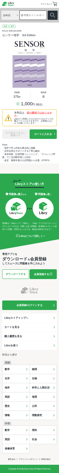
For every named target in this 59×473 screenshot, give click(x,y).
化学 (7, 378)
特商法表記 (46, 459)
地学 (7, 387)
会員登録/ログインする (29, 305)
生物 (34, 378)
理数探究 (37, 415)
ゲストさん (45, 4)
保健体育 (10, 448)
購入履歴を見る (13, 336)
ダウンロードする (16, 274)
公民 (34, 406)
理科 (34, 430)
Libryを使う (11, 345)
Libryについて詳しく (29, 236)
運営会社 (11, 459)
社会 (34, 439)
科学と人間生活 (41, 387)
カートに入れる (43, 134)
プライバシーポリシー (28, 459)
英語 (7, 396)
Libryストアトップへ (16, 317)
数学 (7, 369)
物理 (34, 369)
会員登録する (43, 274)
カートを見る (12, 327)
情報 (7, 415)
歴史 (7, 406)
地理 (34, 396)
